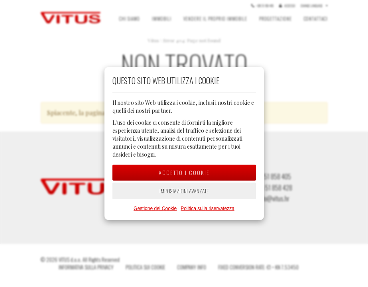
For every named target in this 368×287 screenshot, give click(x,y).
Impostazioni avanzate (184, 191)
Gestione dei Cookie (155, 208)
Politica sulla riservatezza (207, 208)
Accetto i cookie (184, 172)
